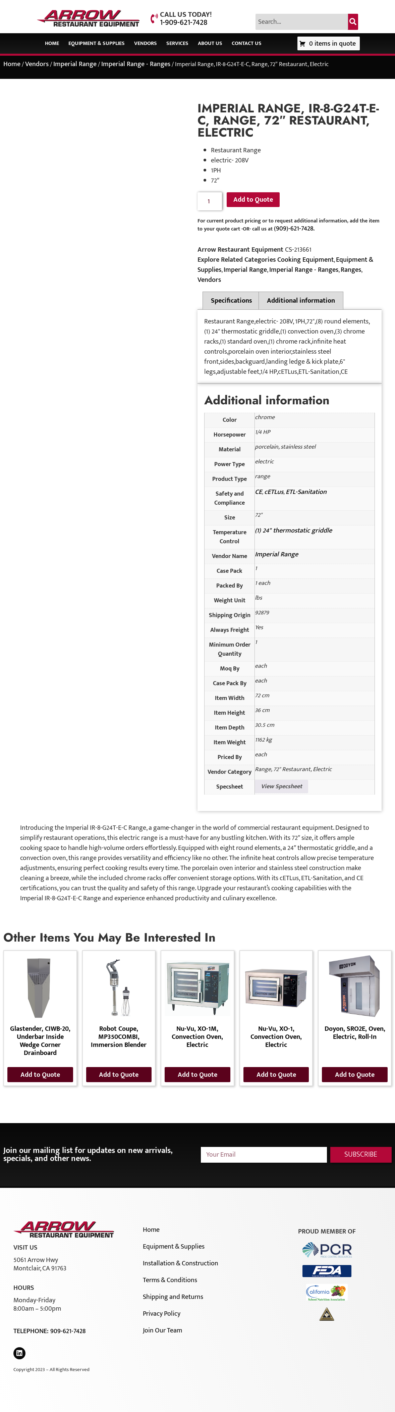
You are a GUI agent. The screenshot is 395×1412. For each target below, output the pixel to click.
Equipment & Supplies (96, 43)
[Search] (353, 22)
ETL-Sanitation (306, 492)
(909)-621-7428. (294, 228)
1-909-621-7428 (183, 22)
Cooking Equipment (305, 259)
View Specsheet (281, 786)
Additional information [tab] (301, 300)
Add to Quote (253, 199)
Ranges (351, 269)
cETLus (273, 492)
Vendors (145, 43)
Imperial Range (75, 64)
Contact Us (247, 43)
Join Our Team (162, 1330)
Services (177, 43)
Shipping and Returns (173, 1297)
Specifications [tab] (231, 300)
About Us (210, 43)
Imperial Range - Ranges (135, 64)
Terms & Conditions (170, 1280)
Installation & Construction (180, 1263)
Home (52, 43)
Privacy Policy (161, 1313)
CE (258, 492)
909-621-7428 (68, 1331)
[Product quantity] (210, 201)
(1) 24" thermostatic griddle (293, 530)
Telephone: (31, 1331)
